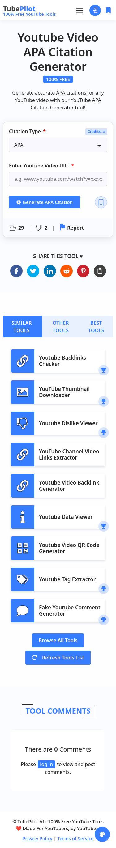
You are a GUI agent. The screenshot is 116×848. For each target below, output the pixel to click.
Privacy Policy (37, 838)
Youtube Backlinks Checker (62, 360)
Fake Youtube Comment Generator (70, 610)
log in (46, 764)
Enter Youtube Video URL (39, 165)
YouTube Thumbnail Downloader (64, 392)
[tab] (22, 326)
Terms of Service (75, 838)
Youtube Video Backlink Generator (69, 485)
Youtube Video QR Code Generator (69, 548)
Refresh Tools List (58, 657)
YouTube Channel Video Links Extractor (69, 454)
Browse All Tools (58, 640)
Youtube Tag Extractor (67, 579)
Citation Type (25, 132)
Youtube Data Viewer (66, 516)
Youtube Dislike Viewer (68, 423)
